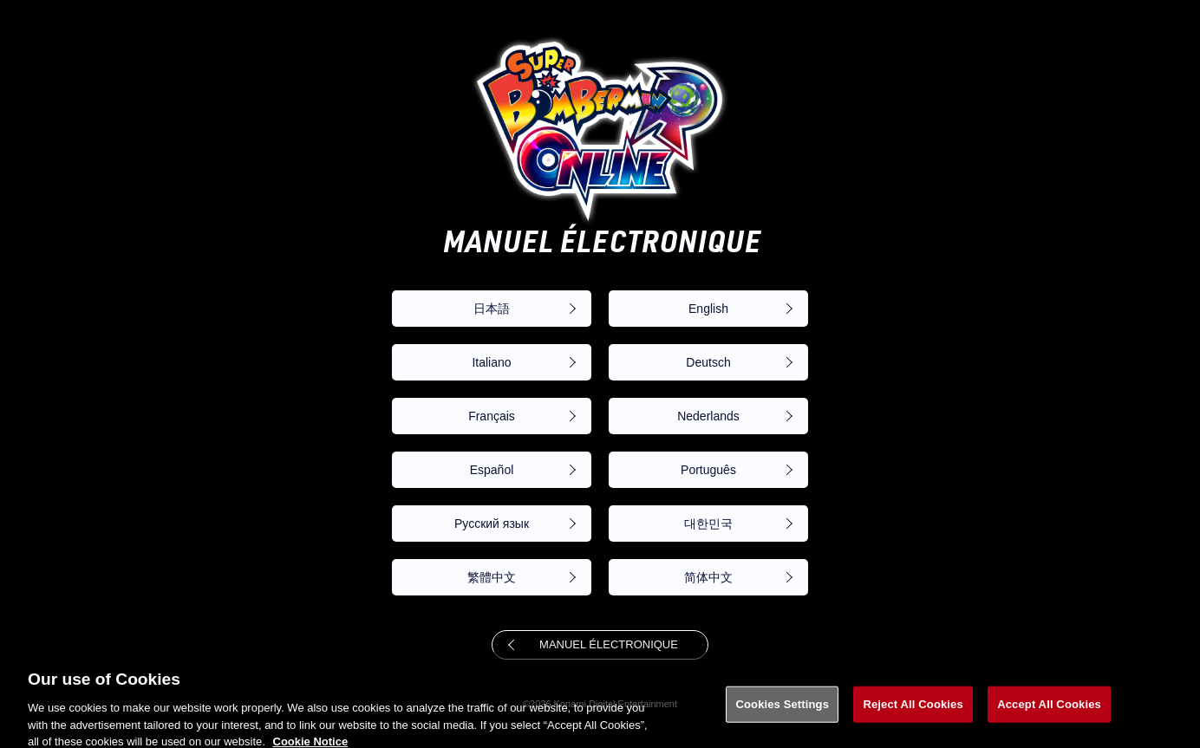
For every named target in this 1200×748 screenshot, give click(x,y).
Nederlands (708, 416)
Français (491, 416)
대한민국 (708, 523)
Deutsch (708, 362)
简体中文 (708, 577)
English (708, 308)
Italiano (491, 362)
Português (708, 470)
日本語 (491, 308)
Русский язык (491, 523)
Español (492, 470)
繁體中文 (491, 577)
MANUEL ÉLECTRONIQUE (608, 644)
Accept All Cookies (1049, 710)
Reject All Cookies (912, 710)
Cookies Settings (782, 710)
